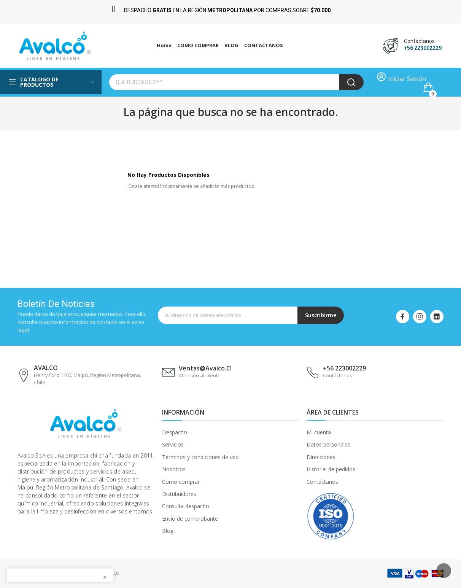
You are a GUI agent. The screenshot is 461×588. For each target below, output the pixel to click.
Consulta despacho (185, 506)
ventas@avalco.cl (205, 368)
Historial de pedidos (331, 469)
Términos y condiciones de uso (200, 457)
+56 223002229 (423, 48)
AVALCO (46, 368)
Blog (167, 530)
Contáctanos (322, 481)
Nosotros (174, 469)
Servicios (173, 444)
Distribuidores (179, 493)
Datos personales (328, 444)
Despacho (174, 432)
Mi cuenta (319, 432)
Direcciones (321, 457)
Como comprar (181, 481)
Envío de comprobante (190, 518)
